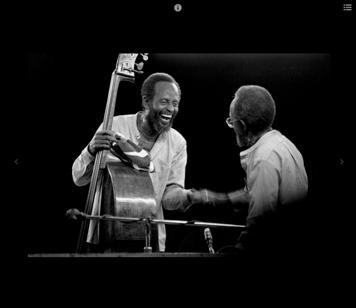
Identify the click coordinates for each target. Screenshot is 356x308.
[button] (178, 11)
